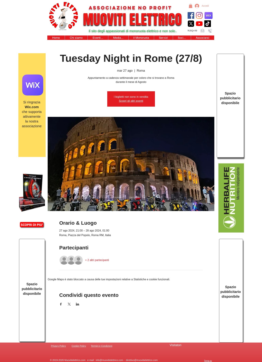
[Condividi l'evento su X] (69, 304)
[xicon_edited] (191, 23)
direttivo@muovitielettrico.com (142, 360)
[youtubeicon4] (199, 23)
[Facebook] (191, 15)
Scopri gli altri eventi (131, 100)
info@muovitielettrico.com (109, 360)
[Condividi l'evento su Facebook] (60, 304)
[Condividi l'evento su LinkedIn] (77, 304)
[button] (190, 6)
